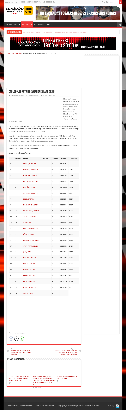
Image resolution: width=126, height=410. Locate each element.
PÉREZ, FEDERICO (28, 234)
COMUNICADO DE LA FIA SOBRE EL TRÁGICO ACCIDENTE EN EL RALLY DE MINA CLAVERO (54, 32)
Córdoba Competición (17, 95)
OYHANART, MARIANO (30, 246)
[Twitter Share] (16, 339)
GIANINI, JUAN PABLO (30, 169)
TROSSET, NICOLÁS (29, 216)
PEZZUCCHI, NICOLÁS (30, 181)
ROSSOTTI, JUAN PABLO (31, 240)
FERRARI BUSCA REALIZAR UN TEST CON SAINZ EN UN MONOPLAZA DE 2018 (65, 351)
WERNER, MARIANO (29, 164)
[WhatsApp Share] (22, 339)
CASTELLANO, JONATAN (31, 211)
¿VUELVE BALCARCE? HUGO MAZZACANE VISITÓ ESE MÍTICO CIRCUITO (19, 378)
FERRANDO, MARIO (29, 287)
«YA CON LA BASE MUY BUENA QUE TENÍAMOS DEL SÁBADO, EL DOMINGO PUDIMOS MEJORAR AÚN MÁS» (44, 380)
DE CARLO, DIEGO (29, 275)
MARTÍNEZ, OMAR (29, 187)
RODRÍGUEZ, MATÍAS (30, 175)
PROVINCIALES (39, 25)
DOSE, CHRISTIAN (29, 281)
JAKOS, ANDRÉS (28, 293)
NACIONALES (26, 25)
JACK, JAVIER (27, 252)
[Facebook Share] (11, 339)
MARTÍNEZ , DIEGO (29, 258)
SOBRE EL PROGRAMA (34, 2)
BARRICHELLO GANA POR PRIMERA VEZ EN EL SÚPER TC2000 (22, 351)
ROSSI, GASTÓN (28, 199)
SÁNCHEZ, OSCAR (29, 264)
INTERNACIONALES (12, 25)
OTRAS (53, 95)
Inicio (8, 53)
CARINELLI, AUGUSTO (30, 193)
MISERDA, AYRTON (29, 269)
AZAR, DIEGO (27, 222)
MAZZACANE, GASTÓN (30, 205)
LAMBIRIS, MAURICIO (30, 228)
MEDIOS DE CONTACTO (50, 2)
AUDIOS (49, 25)
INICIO (23, 2)
